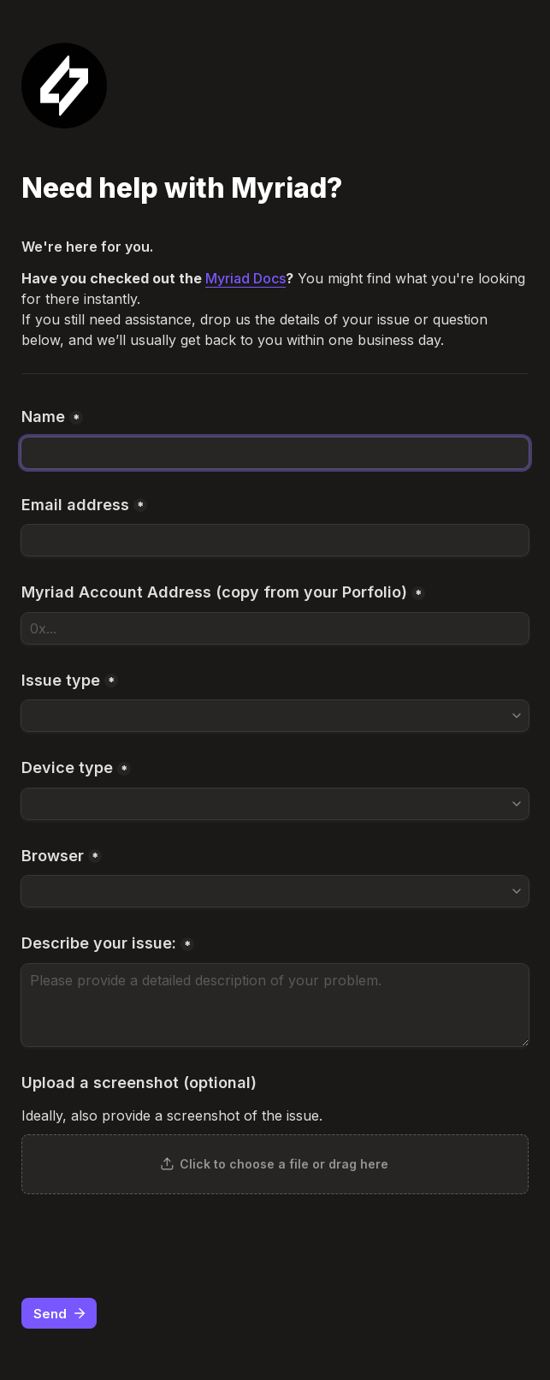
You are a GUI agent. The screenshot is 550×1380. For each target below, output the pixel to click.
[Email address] (275, 540)
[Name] (275, 452)
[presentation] (151, 1246)
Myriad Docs (245, 278)
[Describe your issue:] (275, 1005)
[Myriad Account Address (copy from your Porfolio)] (275, 628)
